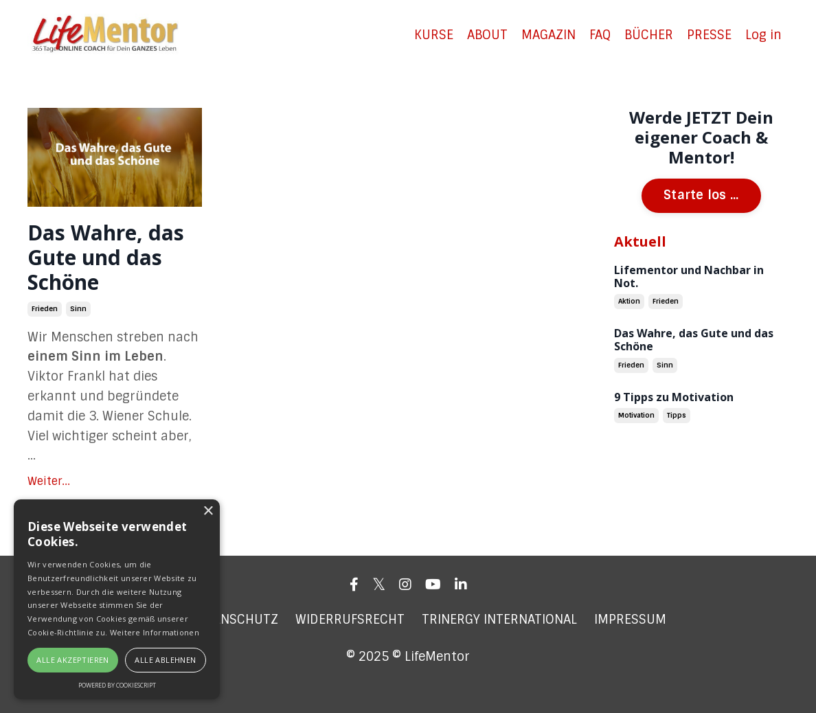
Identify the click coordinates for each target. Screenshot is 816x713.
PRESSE (709, 35)
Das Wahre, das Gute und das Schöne (105, 257)
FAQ (600, 35)
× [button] (208, 511)
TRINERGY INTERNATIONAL (499, 619)
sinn (78, 308)
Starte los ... (701, 195)
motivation (636, 415)
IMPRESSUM (630, 619)
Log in (763, 35)
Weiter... (48, 481)
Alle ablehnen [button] (165, 660)
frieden (45, 308)
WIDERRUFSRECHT (350, 619)
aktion (629, 301)
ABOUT (487, 35)
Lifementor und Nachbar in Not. (689, 277)
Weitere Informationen (154, 632)
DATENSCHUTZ (234, 619)
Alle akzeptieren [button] (72, 660)
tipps (676, 415)
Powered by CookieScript (117, 685)
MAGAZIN (548, 35)
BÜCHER (648, 35)
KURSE (433, 35)
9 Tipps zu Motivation (674, 397)
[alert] (117, 599)
